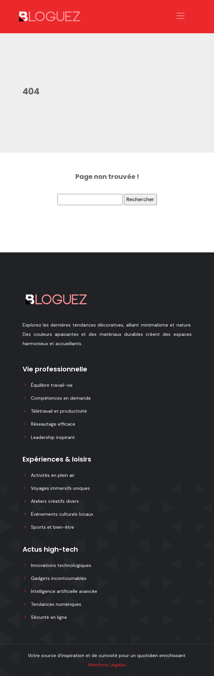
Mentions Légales (107, 665)
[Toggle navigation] (180, 16)
